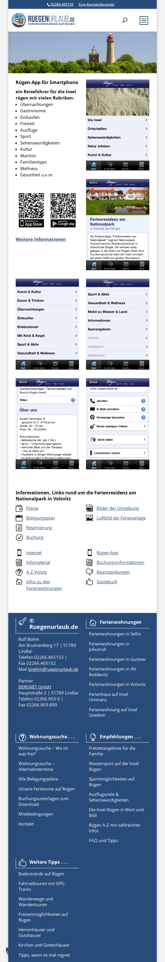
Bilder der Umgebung (118, 508)
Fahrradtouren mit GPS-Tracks (42, 886)
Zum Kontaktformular (97, 4)
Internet (34, 552)
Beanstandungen (113, 572)
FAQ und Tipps (103, 840)
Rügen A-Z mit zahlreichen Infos (114, 827)
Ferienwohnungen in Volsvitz (117, 684)
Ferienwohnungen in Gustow (117, 659)
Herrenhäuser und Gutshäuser (36, 932)
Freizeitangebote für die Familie (112, 751)
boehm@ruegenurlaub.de (53, 669)
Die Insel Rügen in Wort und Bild (116, 812)
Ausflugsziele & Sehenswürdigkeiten (109, 797)
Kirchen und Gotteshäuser (44, 945)
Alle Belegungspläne (38, 779)
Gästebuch (107, 581)
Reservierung (39, 527)
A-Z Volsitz (36, 572)
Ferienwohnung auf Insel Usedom (113, 712)
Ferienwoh (99, 634)
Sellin (135, 634)
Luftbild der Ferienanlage (121, 518)
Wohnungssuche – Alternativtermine (36, 766)
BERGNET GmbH (35, 687)
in (127, 634)
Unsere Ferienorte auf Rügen (47, 789)
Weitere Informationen (41, 239)
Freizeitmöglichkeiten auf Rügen (43, 917)
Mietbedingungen (36, 814)
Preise (32, 508)
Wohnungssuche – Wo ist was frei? (43, 751)
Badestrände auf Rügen (41, 874)
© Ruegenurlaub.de (53, 624)
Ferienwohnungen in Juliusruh (109, 646)
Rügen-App (107, 552)
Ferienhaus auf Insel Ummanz (108, 697)
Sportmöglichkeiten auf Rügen (112, 781)
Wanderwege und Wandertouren (36, 901)
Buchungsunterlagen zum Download (44, 801)
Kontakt (26, 824)
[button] (10, 951)
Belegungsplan (40, 518)
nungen (117, 634)
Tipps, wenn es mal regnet (44, 955)
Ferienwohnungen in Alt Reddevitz (112, 671)
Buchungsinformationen (120, 562)
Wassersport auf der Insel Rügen (114, 766)
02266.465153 (62, 4)
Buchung (35, 537)
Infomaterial (38, 562)
